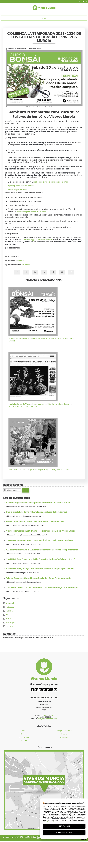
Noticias (21, 261)
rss (7, 615)
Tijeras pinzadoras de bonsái (21, 186)
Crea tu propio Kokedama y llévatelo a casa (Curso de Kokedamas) (36, 512)
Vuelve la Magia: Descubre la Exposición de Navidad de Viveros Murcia (38, 503)
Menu (44, 18)
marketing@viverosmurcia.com (31, 212)
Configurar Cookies (64, 832)
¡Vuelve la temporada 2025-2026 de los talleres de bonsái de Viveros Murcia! (41, 531)
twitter (8, 619)
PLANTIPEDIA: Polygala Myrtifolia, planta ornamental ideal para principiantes (40, 569)
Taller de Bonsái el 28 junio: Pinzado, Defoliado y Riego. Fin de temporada (38, 578)
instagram (10, 607)
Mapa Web (48, 839)
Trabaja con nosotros (64, 730)
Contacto (64, 737)
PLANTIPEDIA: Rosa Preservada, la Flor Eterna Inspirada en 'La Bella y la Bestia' (40, 559)
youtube (9, 626)
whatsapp (10, 622)
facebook (10, 603)
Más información (49, 822)
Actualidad (25, 265)
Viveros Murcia (8, 837)
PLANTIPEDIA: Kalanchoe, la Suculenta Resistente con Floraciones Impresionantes (42, 550)
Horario (64, 734)
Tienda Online (24, 737)
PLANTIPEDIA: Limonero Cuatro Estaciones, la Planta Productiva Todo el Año (39, 540)
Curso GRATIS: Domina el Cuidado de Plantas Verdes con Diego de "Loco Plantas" (42, 587)
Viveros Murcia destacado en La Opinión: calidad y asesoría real (35, 522)
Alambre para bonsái (18, 190)
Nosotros (24, 734)
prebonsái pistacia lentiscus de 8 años (50, 182)
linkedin (9, 611)
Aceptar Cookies (64, 826)
